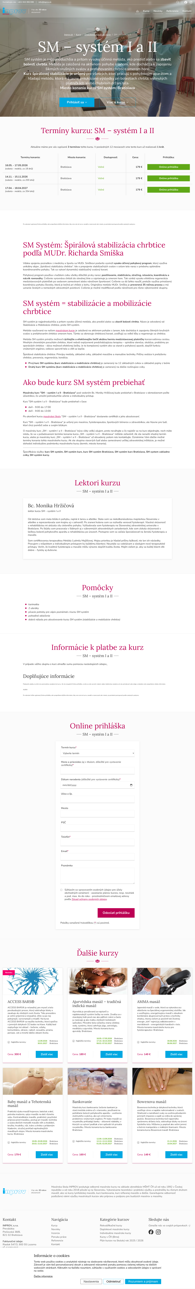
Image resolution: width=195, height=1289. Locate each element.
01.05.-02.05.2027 (104, 1143)
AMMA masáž (148, 1001)
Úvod (137, 11)
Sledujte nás (159, 1219)
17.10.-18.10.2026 (104, 1041)
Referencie (172, 11)
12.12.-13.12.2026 (104, 1141)
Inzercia (55, 1233)
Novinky (158, 11)
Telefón (66, 836)
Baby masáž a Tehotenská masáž (29, 1103)
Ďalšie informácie (43, 1276)
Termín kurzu (69, 747)
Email (64, 851)
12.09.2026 (42, 1041)
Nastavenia (91, 1281)
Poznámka (67, 865)
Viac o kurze (116, 102)
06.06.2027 (172, 1043)
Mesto (64, 808)
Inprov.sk (68, 34)
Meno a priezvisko (91, 763)
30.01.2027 (42, 1043)
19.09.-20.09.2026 (39, 1141)
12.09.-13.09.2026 (104, 1139)
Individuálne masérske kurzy (115, 1233)
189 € (82, 1054)
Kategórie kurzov (114, 1219)
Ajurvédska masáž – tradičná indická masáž (96, 1003)
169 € (82, 1154)
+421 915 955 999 (26, 2)
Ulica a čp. (66, 793)
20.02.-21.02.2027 (39, 1143)
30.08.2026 (172, 1041)
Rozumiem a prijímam (143, 1281)
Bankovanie (82, 1101)
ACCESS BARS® (21, 1001)
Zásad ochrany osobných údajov (89, 899)
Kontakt (187, 11)
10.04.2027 (172, 1143)
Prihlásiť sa (75, 102)
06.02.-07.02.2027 (104, 1043)
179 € (17, 1154)
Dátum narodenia (91, 779)
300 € (17, 1054)
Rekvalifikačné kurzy (111, 1225)
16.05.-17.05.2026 (104, 1038)
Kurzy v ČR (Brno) (109, 1237)
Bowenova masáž (151, 1101)
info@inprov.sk (45, 2)
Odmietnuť (113, 1281)
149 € (147, 1054)
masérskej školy (52, 416)
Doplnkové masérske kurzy (114, 1229)
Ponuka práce (58, 1237)
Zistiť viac (47, 1054)
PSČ (63, 822)
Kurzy (146, 11)
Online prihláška (168, 167)
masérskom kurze (65, 330)
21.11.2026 (172, 1141)
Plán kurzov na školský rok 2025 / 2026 (121, 1240)
